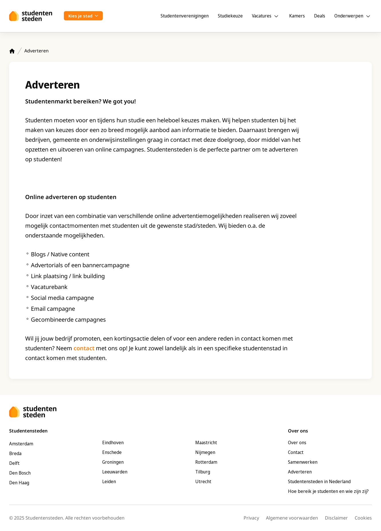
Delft (14, 463)
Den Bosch (20, 473)
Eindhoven (113, 442)
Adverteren (300, 472)
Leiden (109, 481)
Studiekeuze (230, 16)
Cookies (363, 518)
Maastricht (206, 442)
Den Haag (19, 482)
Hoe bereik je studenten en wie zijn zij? (328, 491)
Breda (15, 453)
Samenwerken (302, 462)
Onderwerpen (348, 16)
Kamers (297, 16)
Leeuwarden (114, 472)
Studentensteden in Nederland (319, 481)
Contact (295, 452)
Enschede (112, 452)
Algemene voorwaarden (292, 518)
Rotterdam (206, 462)
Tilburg (202, 472)
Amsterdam (21, 443)
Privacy (251, 518)
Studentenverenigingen (185, 16)
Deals (319, 16)
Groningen (113, 462)
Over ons (297, 442)
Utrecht (203, 481)
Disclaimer (336, 518)
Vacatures (261, 16)
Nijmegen (205, 452)
